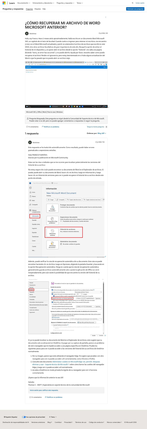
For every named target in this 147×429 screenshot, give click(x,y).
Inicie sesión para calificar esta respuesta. (44, 390)
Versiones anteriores (38, 422)
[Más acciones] (106, 17)
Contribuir (58, 422)
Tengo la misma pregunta (95, 127)
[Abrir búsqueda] (132, 3)
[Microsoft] (4, 3)
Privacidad (67, 422)
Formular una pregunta (135, 9)
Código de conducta (96, 422)
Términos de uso (80, 422)
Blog (49, 422)
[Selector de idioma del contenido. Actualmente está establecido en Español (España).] (11, 417)
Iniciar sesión (140, 3)
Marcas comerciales (113, 422)
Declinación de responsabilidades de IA (16, 422)
